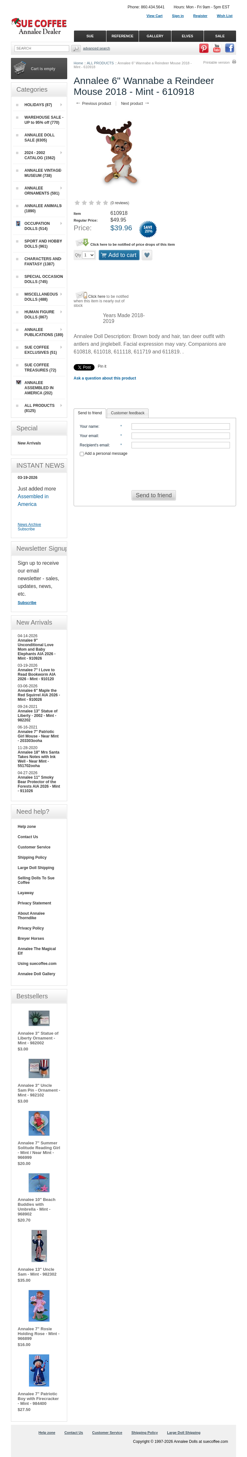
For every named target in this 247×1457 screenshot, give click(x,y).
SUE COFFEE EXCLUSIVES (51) (36, 350)
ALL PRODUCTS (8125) (35, 408)
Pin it (102, 366)
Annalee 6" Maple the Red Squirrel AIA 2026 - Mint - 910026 (39, 695)
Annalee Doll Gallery (36, 974)
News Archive (29, 524)
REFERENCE (122, 36)
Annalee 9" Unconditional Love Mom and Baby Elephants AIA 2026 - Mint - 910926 (37, 649)
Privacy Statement (34, 903)
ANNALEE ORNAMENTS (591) (37, 191)
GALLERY (155, 36)
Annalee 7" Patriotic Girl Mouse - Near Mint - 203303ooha (38, 736)
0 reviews (120, 203)
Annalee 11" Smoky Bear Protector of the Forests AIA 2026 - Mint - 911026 (39, 784)
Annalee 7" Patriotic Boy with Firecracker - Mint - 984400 (38, 1398)
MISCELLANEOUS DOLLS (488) (37, 297)
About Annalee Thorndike (31, 915)
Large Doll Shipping (36, 868)
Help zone (27, 826)
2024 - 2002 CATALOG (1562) (35, 155)
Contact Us (28, 837)
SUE (90, 36)
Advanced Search (96, 48)
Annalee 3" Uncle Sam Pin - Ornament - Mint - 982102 (39, 1090)
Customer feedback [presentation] (127, 413)
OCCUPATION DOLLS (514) (33, 226)
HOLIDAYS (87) (34, 105)
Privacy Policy (31, 928)
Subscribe (26, 529)
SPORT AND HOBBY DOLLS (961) (39, 244)
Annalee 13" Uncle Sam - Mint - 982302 (37, 1272)
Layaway (26, 893)
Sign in (178, 16)
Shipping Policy (32, 857)
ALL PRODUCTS (100, 63)
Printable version (216, 62)
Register (200, 16)
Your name (89, 426)
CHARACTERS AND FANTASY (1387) (38, 261)
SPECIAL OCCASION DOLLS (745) (39, 279)
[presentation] (155, 471)
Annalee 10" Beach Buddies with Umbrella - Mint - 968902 (36, 1206)
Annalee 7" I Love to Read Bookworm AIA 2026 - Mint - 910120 (37, 674)
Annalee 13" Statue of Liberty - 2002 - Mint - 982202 (38, 715)
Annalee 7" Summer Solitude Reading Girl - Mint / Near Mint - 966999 (39, 1150)
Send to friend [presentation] (90, 413)
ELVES (187, 36)
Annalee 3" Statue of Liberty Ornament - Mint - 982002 (38, 1038)
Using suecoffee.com (37, 963)
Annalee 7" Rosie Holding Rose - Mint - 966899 (38, 1333)
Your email (89, 436)
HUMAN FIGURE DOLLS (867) (35, 314)
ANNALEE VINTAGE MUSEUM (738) (38, 173)
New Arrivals (29, 443)
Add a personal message (103, 453)
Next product (135, 103)
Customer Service (34, 847)
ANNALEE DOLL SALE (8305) (35, 137)
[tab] (90, 413)
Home (78, 63)
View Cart (155, 16)
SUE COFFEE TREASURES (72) (36, 367)
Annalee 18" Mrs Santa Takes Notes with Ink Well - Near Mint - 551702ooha (38, 759)
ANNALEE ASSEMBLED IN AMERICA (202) (35, 387)
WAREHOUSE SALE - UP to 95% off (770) (39, 120)
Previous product (93, 103)
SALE (219, 36)
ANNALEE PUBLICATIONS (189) (39, 332)
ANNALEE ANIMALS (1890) (39, 208)
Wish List (225, 16)
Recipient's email (94, 445)
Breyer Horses (31, 938)
